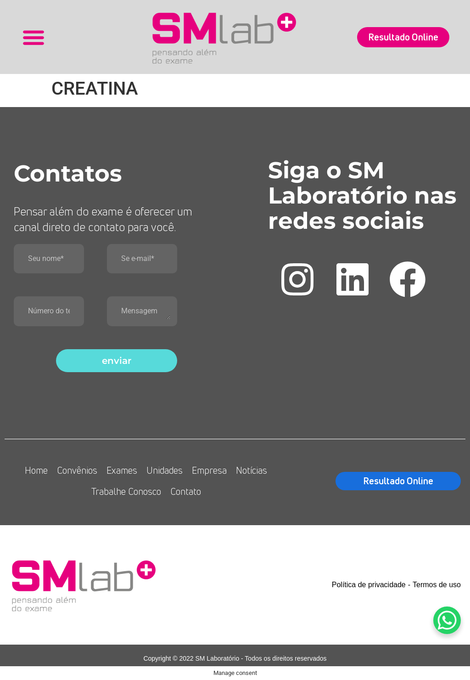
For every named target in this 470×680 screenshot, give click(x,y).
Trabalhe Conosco (126, 491)
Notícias (251, 470)
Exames (121, 470)
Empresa (209, 470)
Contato (185, 491)
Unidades (164, 470)
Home (36, 470)
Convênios (77, 470)
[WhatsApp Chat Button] (447, 620)
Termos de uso (437, 585)
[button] (33, 37)
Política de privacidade (369, 585)
